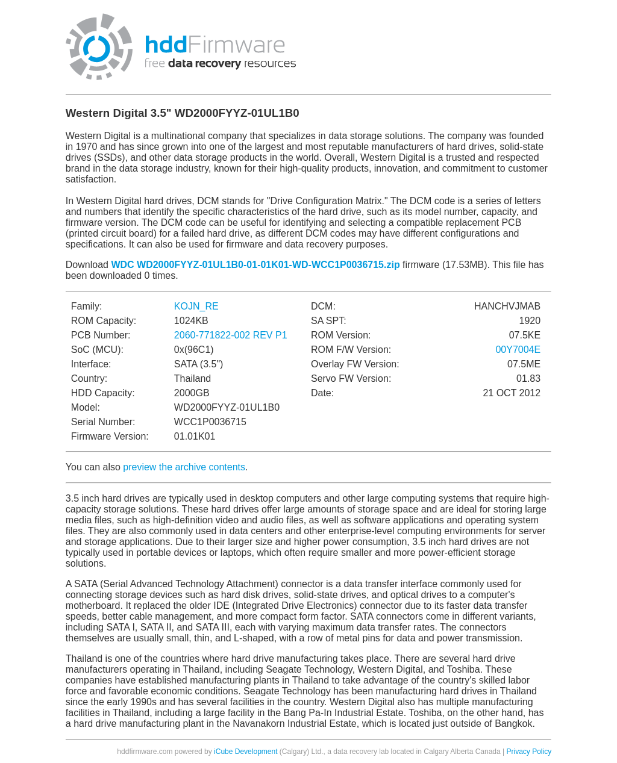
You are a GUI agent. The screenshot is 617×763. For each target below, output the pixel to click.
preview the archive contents (184, 467)
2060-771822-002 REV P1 (230, 335)
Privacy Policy (529, 751)
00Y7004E (517, 349)
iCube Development (245, 751)
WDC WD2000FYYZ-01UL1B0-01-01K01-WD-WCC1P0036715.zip (255, 265)
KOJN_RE (196, 306)
